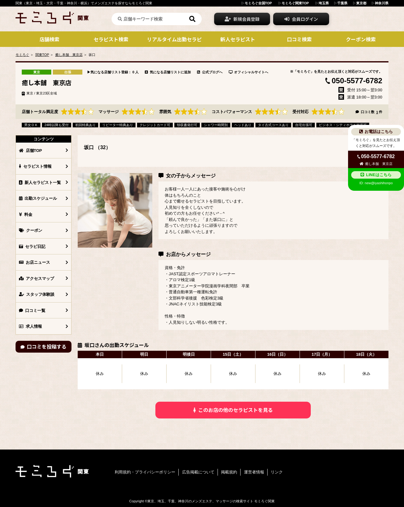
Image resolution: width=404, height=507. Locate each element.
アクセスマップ (36, 278)
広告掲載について (198, 472)
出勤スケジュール (38, 198)
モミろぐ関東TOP (295, 3)
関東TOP (42, 55)
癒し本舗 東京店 (69, 55)
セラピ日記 (32, 246)
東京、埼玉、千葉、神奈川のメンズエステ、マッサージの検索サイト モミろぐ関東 (211, 501)
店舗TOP (30, 150)
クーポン (30, 230)
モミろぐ (22, 55)
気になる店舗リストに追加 (168, 72)
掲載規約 (229, 472)
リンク (277, 472)
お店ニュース (34, 262)
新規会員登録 (242, 19)
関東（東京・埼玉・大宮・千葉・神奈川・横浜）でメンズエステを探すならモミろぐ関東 (84, 3)
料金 (25, 214)
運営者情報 (254, 472)
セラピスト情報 (35, 166)
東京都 (361, 3)
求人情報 (30, 326)
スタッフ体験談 (36, 294)
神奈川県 (381, 3)
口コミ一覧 (32, 310)
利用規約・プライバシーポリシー (145, 472)
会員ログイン (301, 19)
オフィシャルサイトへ (249, 72)
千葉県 (342, 3)
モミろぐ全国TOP (258, 3)
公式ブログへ (210, 72)
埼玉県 (324, 3)
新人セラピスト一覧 (40, 182)
